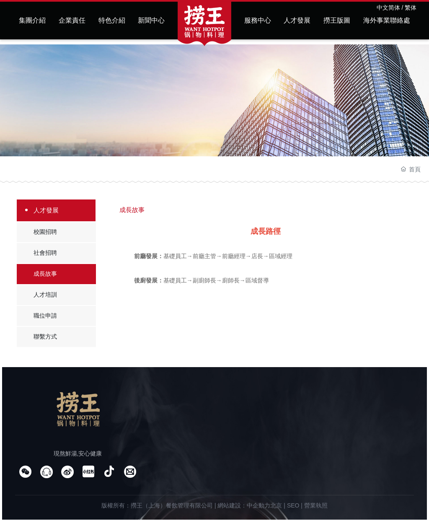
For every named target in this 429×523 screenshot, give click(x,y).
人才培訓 (45, 294)
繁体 (410, 7)
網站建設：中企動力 (243, 505)
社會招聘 (45, 252)
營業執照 (316, 505)
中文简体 (388, 7)
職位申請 (45, 315)
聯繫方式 (45, 336)
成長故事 (45, 273)
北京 (276, 505)
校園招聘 (45, 231)
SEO (293, 505)
